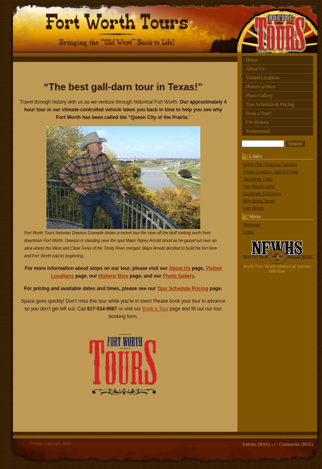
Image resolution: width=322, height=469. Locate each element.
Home (252, 60)
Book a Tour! (259, 113)
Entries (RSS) (256, 444)
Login (248, 231)
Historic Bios (113, 276)
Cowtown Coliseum (262, 193)
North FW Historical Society (270, 164)
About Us (255, 69)
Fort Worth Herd (259, 186)
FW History (257, 122)
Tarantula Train (258, 178)
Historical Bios (260, 86)
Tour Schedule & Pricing (270, 104)
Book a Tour (155, 309)
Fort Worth (253, 208)
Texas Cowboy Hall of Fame (271, 171)
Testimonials (258, 131)
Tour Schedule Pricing (182, 288)
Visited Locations (263, 78)
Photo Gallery (259, 95)
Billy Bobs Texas (259, 200)
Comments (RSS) (296, 444)
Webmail (252, 224)
